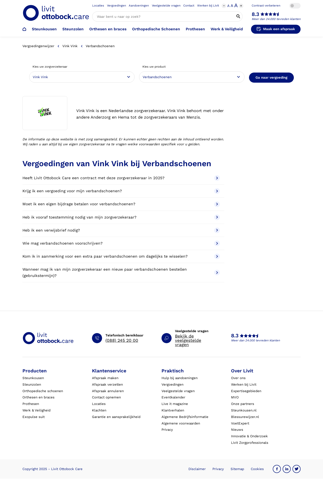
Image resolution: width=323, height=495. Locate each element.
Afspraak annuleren (108, 391)
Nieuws (237, 430)
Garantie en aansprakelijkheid (116, 417)
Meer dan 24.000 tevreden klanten (276, 19)
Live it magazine (175, 404)
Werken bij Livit (208, 5)
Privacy (167, 430)
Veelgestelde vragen (166, 5)
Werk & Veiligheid (227, 29)
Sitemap (237, 469)
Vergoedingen (116, 5)
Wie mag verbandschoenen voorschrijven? (121, 243)
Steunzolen (73, 29)
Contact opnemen (106, 397)
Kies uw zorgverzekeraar (50, 66)
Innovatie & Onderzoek (249, 436)
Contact (188, 5)
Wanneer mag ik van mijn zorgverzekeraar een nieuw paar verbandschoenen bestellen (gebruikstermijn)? (121, 272)
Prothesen (195, 29)
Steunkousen (44, 29)
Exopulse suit (33, 417)
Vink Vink (70, 46)
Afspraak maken (105, 378)
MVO (235, 397)
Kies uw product (154, 66)
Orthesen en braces (108, 29)
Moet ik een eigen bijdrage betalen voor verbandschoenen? (121, 204)
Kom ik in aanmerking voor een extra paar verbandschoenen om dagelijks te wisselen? (121, 256)
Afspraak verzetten (107, 384)
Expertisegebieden (246, 391)
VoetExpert (240, 423)
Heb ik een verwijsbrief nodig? (121, 230)
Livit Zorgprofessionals (249, 443)
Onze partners (242, 404)
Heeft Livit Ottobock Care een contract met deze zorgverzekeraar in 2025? (121, 178)
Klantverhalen (173, 410)
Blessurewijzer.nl (245, 417)
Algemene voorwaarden (181, 423)
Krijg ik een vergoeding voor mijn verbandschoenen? (121, 191)
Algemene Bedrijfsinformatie (185, 417)
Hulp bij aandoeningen (180, 378)
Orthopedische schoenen (42, 391)
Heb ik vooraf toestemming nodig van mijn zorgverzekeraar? (121, 217)
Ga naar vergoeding (271, 77)
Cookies (257, 469)
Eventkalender (173, 397)
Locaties (98, 5)
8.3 (255, 14)
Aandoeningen (139, 5)
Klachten (99, 410)
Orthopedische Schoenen (156, 29)
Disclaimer (197, 469)
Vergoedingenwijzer (38, 46)
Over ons (238, 378)
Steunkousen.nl (244, 410)
